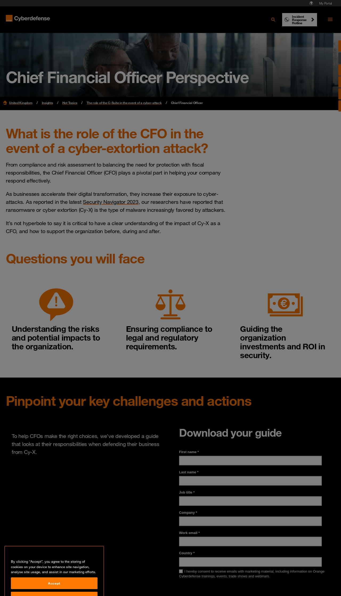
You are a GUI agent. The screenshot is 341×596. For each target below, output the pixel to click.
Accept (54, 588)
